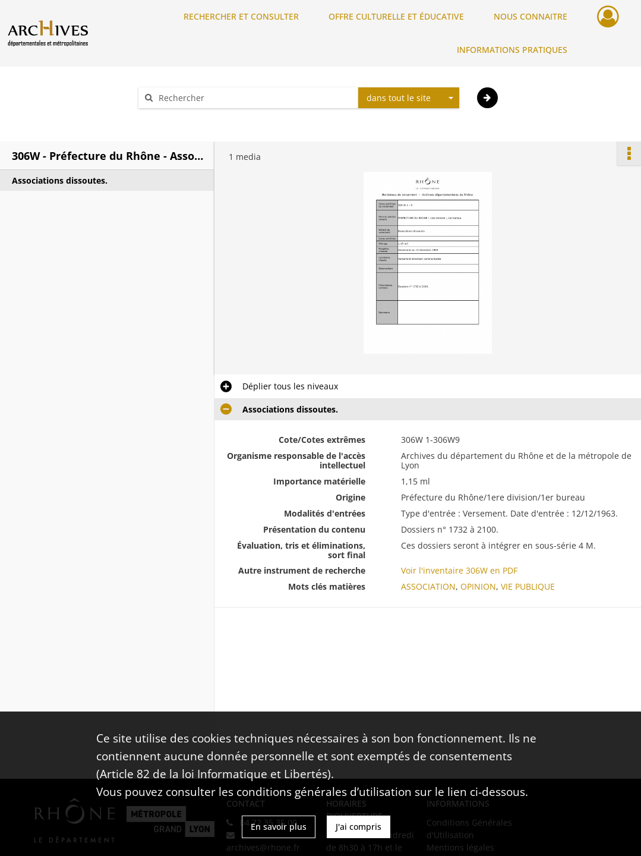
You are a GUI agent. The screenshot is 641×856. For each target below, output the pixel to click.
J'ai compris (358, 826)
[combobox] (408, 98)
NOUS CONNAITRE (530, 16)
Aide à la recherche (184, 119)
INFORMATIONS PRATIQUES (512, 49)
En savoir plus (279, 826)
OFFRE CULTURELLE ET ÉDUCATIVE (396, 16)
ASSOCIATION (428, 586)
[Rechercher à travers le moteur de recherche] (254, 98)
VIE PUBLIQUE (528, 586)
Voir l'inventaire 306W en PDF (459, 570)
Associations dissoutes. (60, 180)
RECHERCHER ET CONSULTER (241, 16)
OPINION (478, 586)
